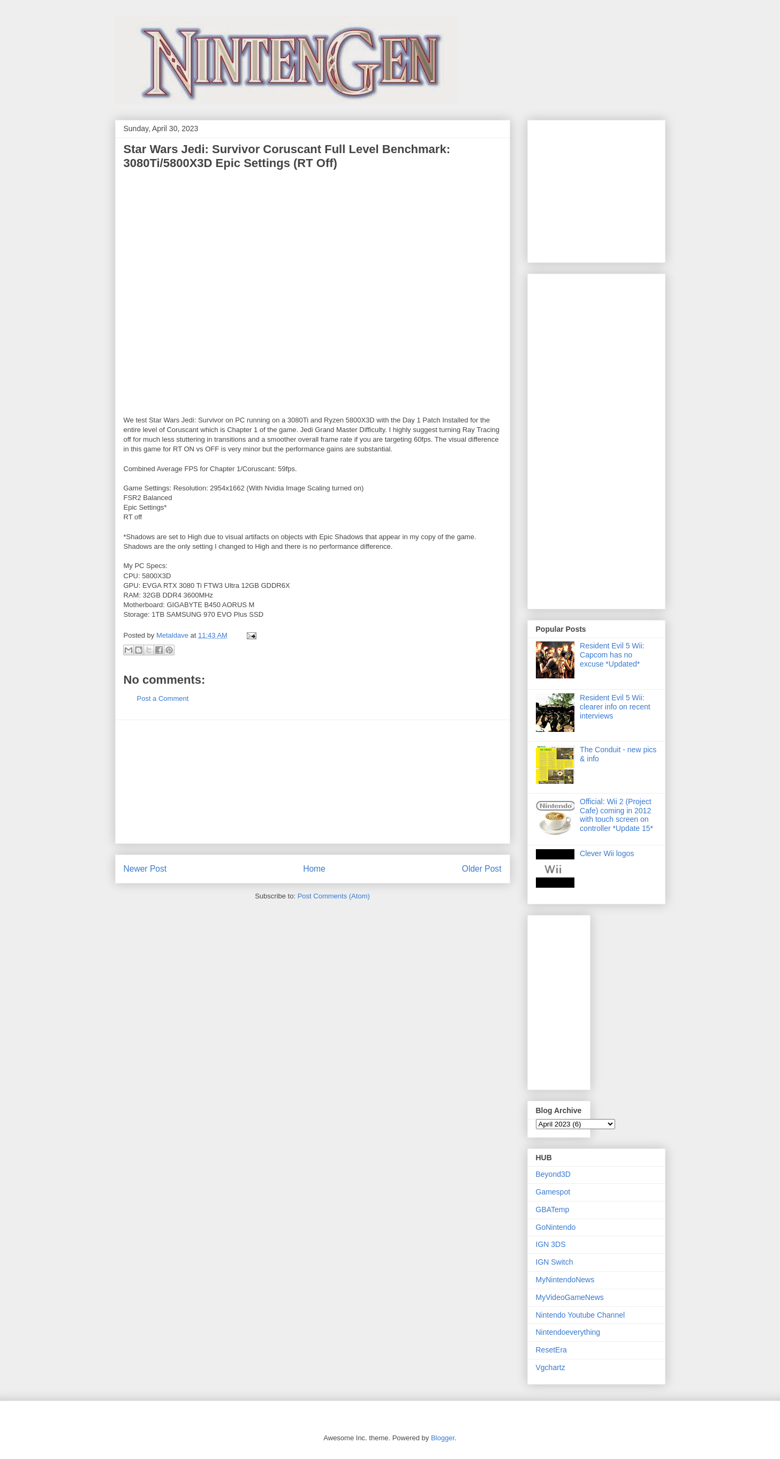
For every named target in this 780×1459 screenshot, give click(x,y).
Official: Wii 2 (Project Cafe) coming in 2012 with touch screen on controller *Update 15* (616, 815)
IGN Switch (554, 1262)
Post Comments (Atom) (334, 896)
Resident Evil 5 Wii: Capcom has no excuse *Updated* (612, 654)
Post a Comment (163, 698)
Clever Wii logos (607, 853)
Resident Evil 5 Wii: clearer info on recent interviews (615, 706)
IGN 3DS (551, 1244)
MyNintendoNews (565, 1279)
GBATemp (553, 1209)
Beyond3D (553, 1174)
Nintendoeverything (568, 1332)
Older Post (482, 868)
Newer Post (145, 868)
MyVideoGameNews (570, 1297)
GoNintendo (556, 1227)
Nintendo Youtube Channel (580, 1315)
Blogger (443, 1438)
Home (314, 868)
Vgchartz (550, 1367)
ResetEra (551, 1349)
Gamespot (553, 1192)
